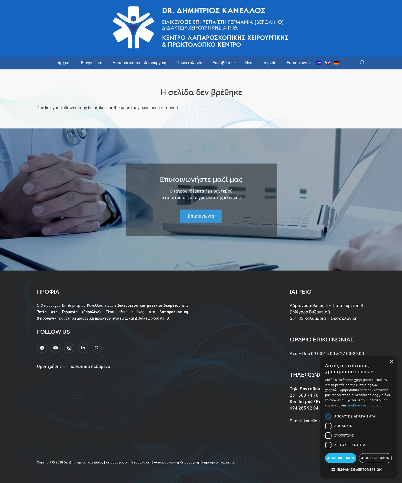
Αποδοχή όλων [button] (340, 458)
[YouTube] (56, 348)
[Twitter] (97, 348)
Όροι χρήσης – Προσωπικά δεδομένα (73, 366)
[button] (362, 63)
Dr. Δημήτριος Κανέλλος (83, 462)
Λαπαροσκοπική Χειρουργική (176, 462)
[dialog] (358, 417)
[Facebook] (42, 348)
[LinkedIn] (83, 348)
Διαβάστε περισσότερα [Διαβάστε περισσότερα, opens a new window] (365, 405)
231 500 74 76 (304, 395)
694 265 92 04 (304, 408)
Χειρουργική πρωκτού (218, 462)
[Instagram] (69, 348)
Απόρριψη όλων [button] (375, 458)
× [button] (391, 362)
